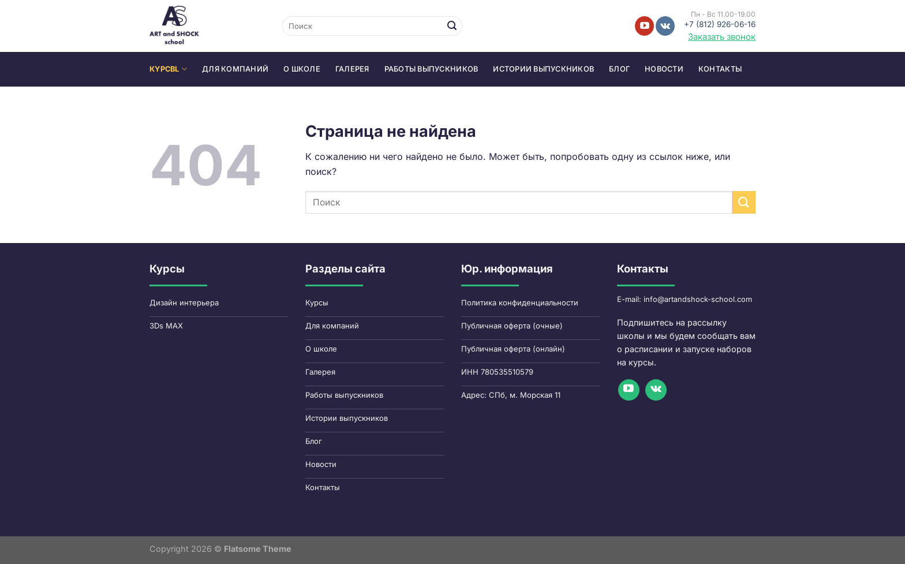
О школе (301, 69)
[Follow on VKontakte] (665, 26)
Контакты (720, 69)
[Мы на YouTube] (644, 26)
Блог (619, 69)
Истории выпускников (543, 69)
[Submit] (452, 26)
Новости (664, 69)
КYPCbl (168, 69)
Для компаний (235, 69)
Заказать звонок (722, 36)
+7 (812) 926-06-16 (720, 24)
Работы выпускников (431, 69)
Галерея (352, 69)
